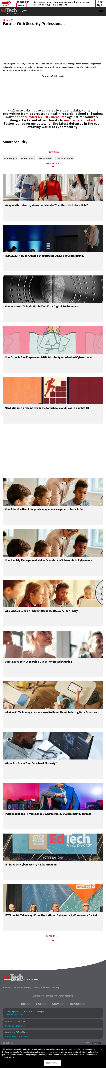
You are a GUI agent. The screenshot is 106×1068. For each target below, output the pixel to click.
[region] (53, 1056)
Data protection (45, 158)
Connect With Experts (53, 76)
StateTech (58, 1005)
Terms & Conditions (41, 989)
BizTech (26, 1005)
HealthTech (77, 1005)
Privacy (27, 989)
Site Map (55, 989)
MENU (25, 11)
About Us (7, 989)
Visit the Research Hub (15, 1016)
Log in (100, 11)
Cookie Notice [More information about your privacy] (8, 1057)
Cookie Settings (52, 1063)
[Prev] (6, 42)
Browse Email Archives (15, 1027)
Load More (53, 940)
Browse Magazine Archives (16, 1038)
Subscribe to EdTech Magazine (18, 1033)
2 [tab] (54, 71)
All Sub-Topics (10, 158)
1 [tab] (50, 71)
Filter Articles (53, 152)
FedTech (41, 1005)
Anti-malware (27, 158)
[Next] (100, 42)
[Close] (102, 1050)
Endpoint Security (64, 158)
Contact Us (18, 989)
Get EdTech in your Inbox (15, 1023)
